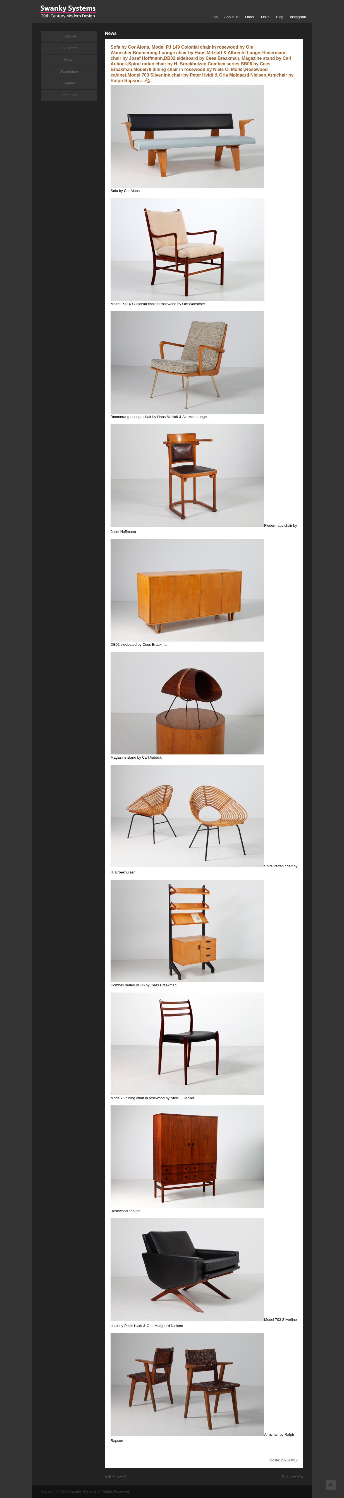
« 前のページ (115, 1477)
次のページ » (292, 1477)
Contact (69, 83)
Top (215, 17)
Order (249, 17)
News (68, 60)
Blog (279, 17)
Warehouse (68, 71)
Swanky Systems (68, 12)
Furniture (68, 36)
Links (265, 17)
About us (231, 17)
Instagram (298, 17)
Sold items (68, 48)
